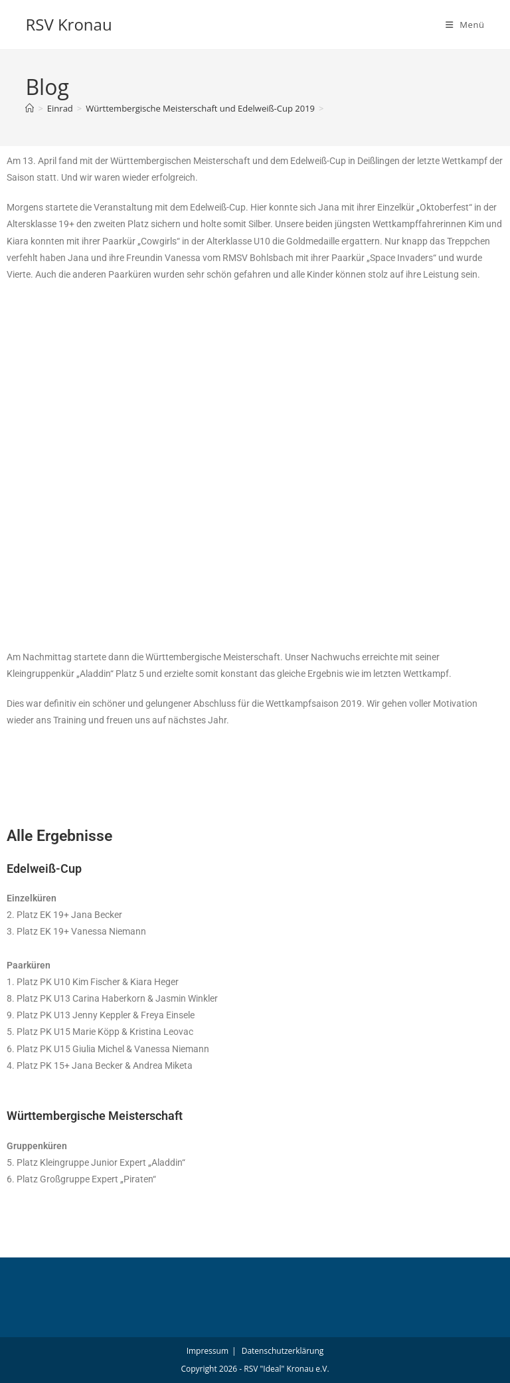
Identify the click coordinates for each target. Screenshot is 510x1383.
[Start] (29, 108)
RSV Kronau (68, 24)
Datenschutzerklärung (283, 1350)
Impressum (207, 1350)
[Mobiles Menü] (465, 25)
